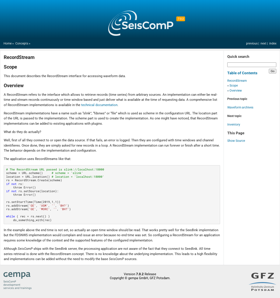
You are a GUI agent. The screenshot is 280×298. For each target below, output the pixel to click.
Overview (235, 90)
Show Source (236, 141)
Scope (233, 85)
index (272, 43)
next (264, 43)
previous (252, 43)
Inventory (233, 124)
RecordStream (237, 81)
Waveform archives (240, 107)
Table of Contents (242, 73)
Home (8, 43)
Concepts (21, 43)
